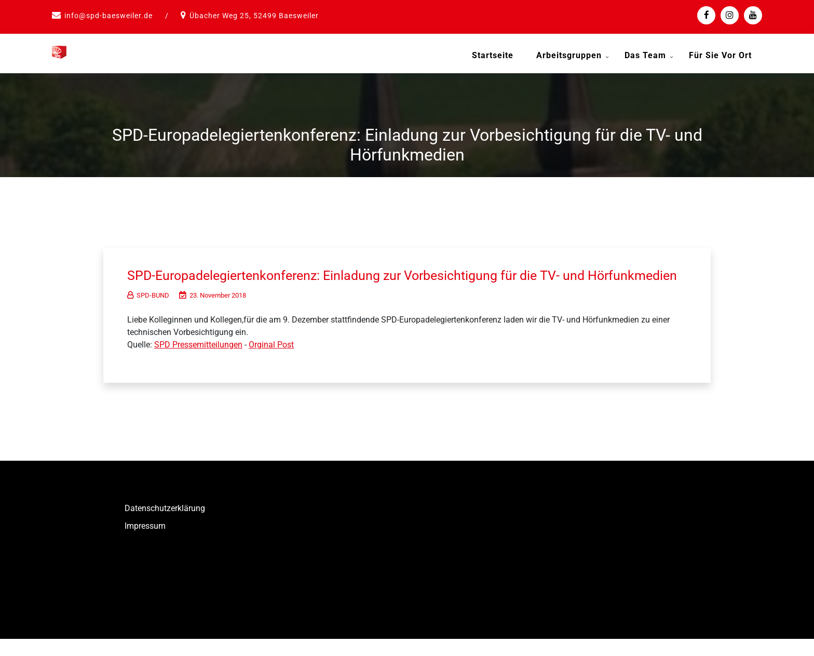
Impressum (145, 543)
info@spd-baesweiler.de (108, 15)
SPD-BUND (148, 312)
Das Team (645, 55)
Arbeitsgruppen (569, 55)
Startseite (492, 55)
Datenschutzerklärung (165, 525)
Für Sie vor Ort (720, 55)
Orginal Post (271, 362)
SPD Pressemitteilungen (198, 362)
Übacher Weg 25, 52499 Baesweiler (254, 15)
